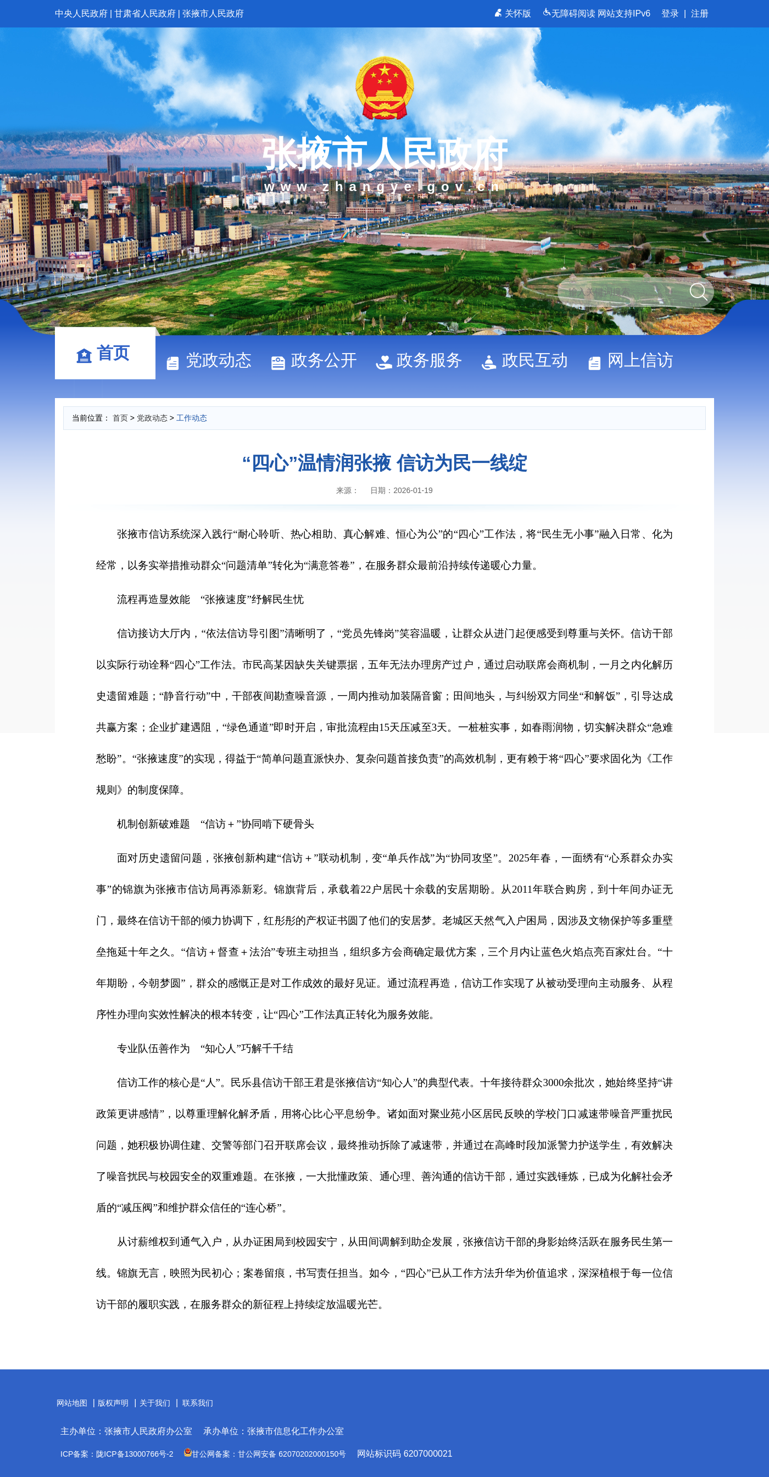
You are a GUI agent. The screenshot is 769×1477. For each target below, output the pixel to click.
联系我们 (197, 1402)
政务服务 (424, 360)
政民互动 (529, 360)
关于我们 (155, 1402)
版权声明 (113, 1402)
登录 (670, 13)
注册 (700, 13)
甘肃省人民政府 (145, 13)
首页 (108, 353)
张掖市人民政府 (213, 13)
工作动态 (191, 417)
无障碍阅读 (570, 13)
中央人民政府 (81, 13)
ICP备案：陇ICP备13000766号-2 (116, 1454)
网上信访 (635, 360)
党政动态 (213, 360)
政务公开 (318, 360)
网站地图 (72, 1402)
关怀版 (513, 13)
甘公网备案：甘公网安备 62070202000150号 (265, 1454)
